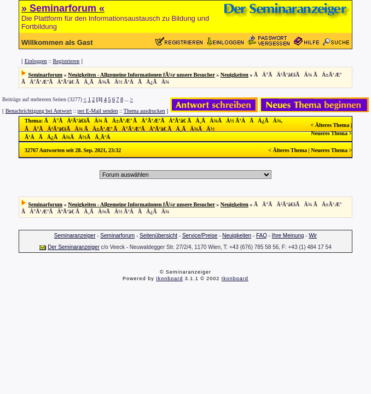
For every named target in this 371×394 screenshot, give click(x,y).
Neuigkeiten (234, 75)
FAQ (261, 236)
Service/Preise (199, 236)
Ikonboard (169, 278)
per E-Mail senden (98, 111)
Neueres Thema (329, 133)
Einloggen (36, 61)
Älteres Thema (332, 125)
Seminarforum (45, 75)
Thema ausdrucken (144, 111)
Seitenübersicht (158, 236)
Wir (313, 236)
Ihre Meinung (288, 236)
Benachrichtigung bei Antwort (38, 111)
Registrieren (66, 61)
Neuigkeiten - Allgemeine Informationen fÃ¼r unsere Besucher (141, 75)
